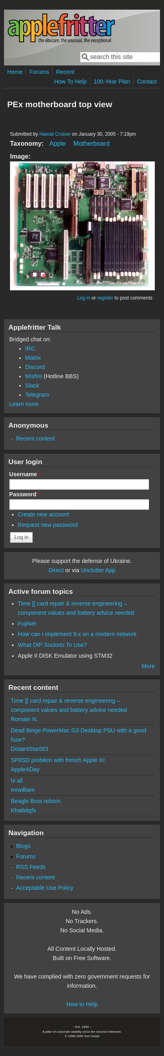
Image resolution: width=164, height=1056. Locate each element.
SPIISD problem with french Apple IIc (58, 760)
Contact (147, 81)
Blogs (23, 846)
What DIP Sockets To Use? (52, 645)
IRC (30, 348)
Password (24, 494)
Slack (32, 385)
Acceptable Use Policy (44, 888)
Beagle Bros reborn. (36, 801)
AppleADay (25, 769)
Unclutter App (98, 570)
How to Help (82, 1004)
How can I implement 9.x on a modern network (77, 634)
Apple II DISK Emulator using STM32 (65, 655)
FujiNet (27, 623)
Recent (65, 72)
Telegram (37, 394)
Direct (56, 570)
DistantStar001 (30, 749)
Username (25, 474)
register (105, 298)
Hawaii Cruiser (54, 134)
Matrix (33, 358)
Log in (83, 298)
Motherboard (91, 143)
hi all (17, 780)
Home (14, 72)
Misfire (33, 376)
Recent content (35, 438)
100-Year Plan (112, 81)
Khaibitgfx (23, 810)
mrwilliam (23, 790)
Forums (39, 72)
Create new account (43, 514)
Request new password (48, 525)
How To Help (70, 81)
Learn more (24, 404)
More (148, 666)
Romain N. (24, 719)
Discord (35, 367)
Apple (57, 143)
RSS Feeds (31, 867)
